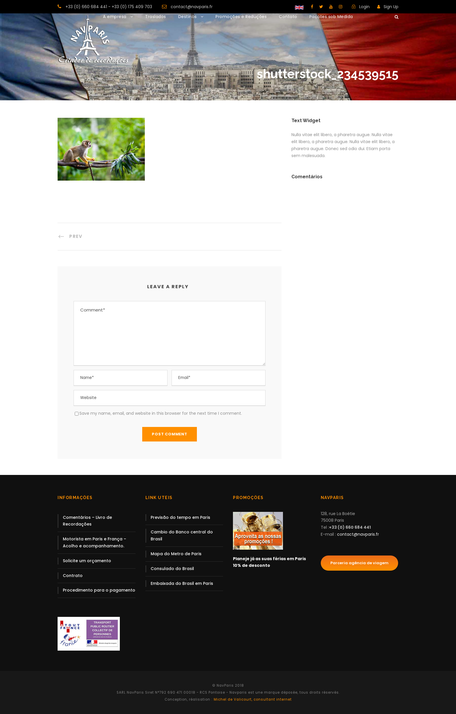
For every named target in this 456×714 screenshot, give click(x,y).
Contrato (73, 575)
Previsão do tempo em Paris (180, 517)
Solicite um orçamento (87, 561)
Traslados (155, 16)
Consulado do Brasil (172, 568)
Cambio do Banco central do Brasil (182, 535)
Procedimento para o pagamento (99, 590)
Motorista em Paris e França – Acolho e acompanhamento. (94, 542)
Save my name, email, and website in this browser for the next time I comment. (160, 413)
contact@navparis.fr (192, 7)
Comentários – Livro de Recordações (87, 520)
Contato (288, 16)
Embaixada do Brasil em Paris (182, 583)
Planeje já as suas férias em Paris (269, 559)
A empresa (115, 16)
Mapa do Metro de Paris (176, 554)
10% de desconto (251, 565)
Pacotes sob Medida (331, 16)
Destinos (187, 16)
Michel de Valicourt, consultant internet (252, 699)
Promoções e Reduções (241, 16)
